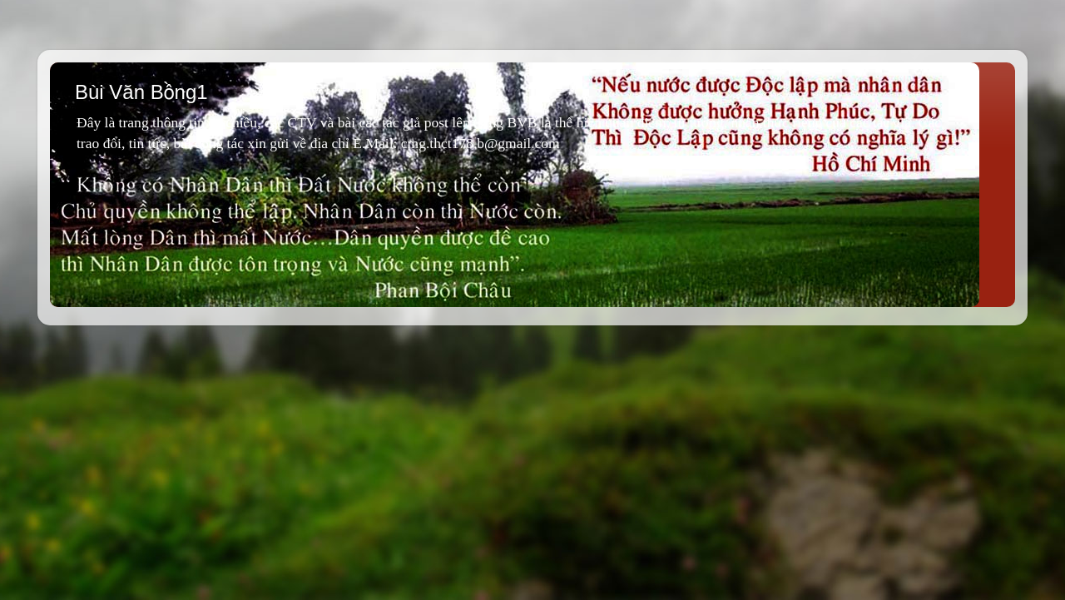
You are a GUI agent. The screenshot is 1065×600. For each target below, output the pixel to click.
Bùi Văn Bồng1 (141, 92)
